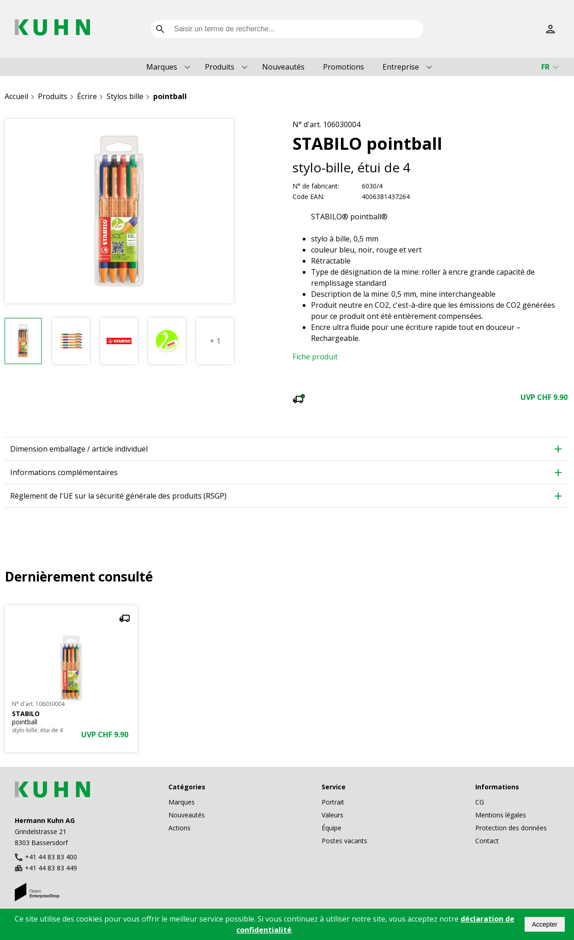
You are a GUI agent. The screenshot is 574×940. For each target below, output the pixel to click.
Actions (179, 827)
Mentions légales (500, 815)
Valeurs (332, 815)
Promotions (343, 67)
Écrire (87, 96)
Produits (219, 67)
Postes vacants (344, 840)
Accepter (544, 924)
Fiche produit (315, 357)
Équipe (331, 827)
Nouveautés (283, 67)
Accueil (16, 96)
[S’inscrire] (550, 29)
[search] (160, 29)
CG (479, 802)
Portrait (333, 802)
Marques (161, 67)
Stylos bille (125, 96)
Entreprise (401, 67)
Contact (487, 840)
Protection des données (511, 827)
